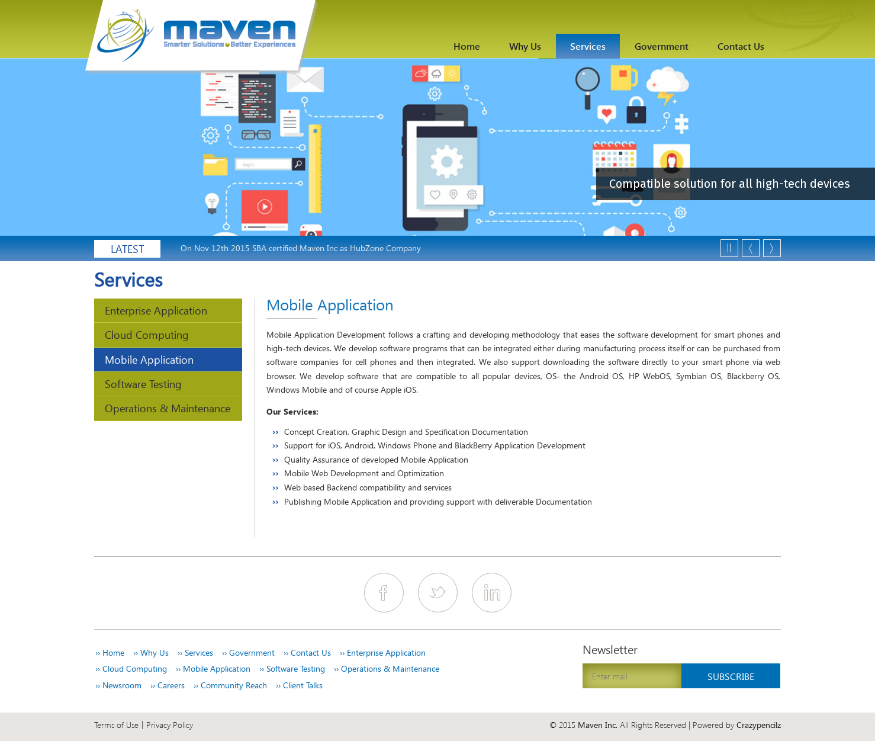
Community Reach (230, 685)
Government (662, 46)
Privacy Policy (169, 725)
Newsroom (118, 685)
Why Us (525, 46)
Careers (167, 685)
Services (588, 46)
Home (466, 46)
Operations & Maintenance (167, 407)
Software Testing (143, 383)
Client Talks (299, 685)
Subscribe (730, 676)
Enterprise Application (156, 310)
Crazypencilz (758, 724)
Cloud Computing (147, 334)
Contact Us (741, 46)
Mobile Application (149, 359)
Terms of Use (116, 725)
